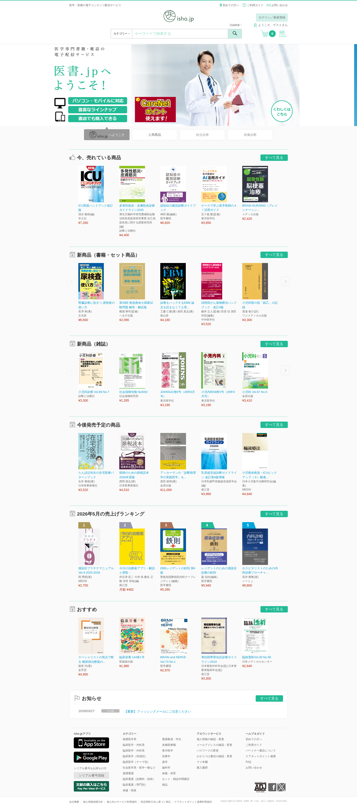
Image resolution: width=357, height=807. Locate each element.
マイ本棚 (202, 762)
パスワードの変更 (208, 750)
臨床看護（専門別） (135, 784)
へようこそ (107, 134)
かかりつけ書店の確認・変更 (214, 756)
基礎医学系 (129, 739)
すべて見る (274, 157)
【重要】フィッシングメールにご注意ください (157, 711)
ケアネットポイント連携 (261, 756)
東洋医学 (167, 750)
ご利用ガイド (255, 5)
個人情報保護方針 (93, 801)
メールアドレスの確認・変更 (214, 744)
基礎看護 (128, 773)
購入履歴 (202, 767)
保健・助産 (129, 790)
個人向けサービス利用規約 (122, 801)
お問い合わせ (279, 5)
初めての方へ (231, 5)
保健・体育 (169, 773)
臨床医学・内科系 (134, 744)
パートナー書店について (261, 750)
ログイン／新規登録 (272, 17)
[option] (98, 195)
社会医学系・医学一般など (139, 767)
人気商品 (154, 135)
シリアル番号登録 (91, 775)
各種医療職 (169, 744)
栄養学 (166, 756)
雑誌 (165, 784)
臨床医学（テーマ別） (136, 762)
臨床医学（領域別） (135, 756)
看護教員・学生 (171, 739)
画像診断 (250, 135)
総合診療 (202, 135)
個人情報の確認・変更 (210, 739)
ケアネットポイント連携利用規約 (193, 801)
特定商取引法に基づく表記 (156, 801)
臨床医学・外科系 (134, 750)
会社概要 (74, 801)
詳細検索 (236, 25)
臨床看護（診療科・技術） (139, 779)
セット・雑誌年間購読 (175, 779)
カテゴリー (121, 33)
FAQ (248, 762)
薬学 (165, 762)
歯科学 (166, 767)
